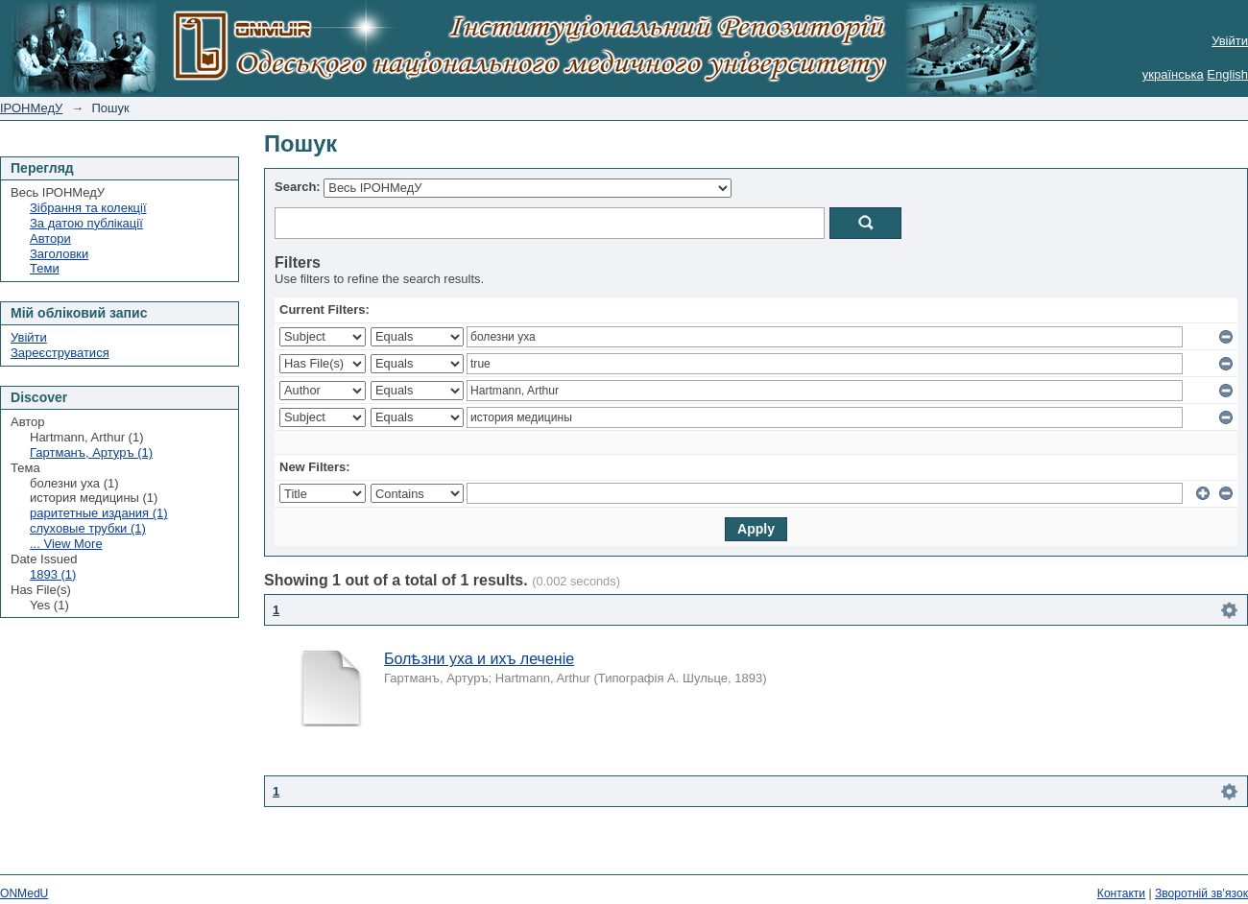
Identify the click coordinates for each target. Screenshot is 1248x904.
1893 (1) (53, 574)
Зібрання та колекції (88, 208)
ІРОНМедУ (31, 108)
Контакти (1121, 893)
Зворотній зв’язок (1201, 893)
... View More (66, 543)
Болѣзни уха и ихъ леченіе (479, 659)
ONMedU (24, 893)
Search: (298, 186)
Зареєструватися (60, 352)
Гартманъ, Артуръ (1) (91, 452)
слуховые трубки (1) (88, 528)
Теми (45, 268)
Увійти (1230, 41)
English (1227, 74)
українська (1173, 74)
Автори (50, 238)
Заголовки (59, 254)
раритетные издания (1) (99, 513)
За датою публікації (86, 223)
